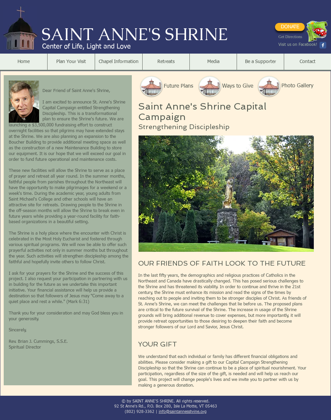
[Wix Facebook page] (323, 45)
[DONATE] (290, 27)
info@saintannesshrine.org (183, 412)
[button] (71, 62)
